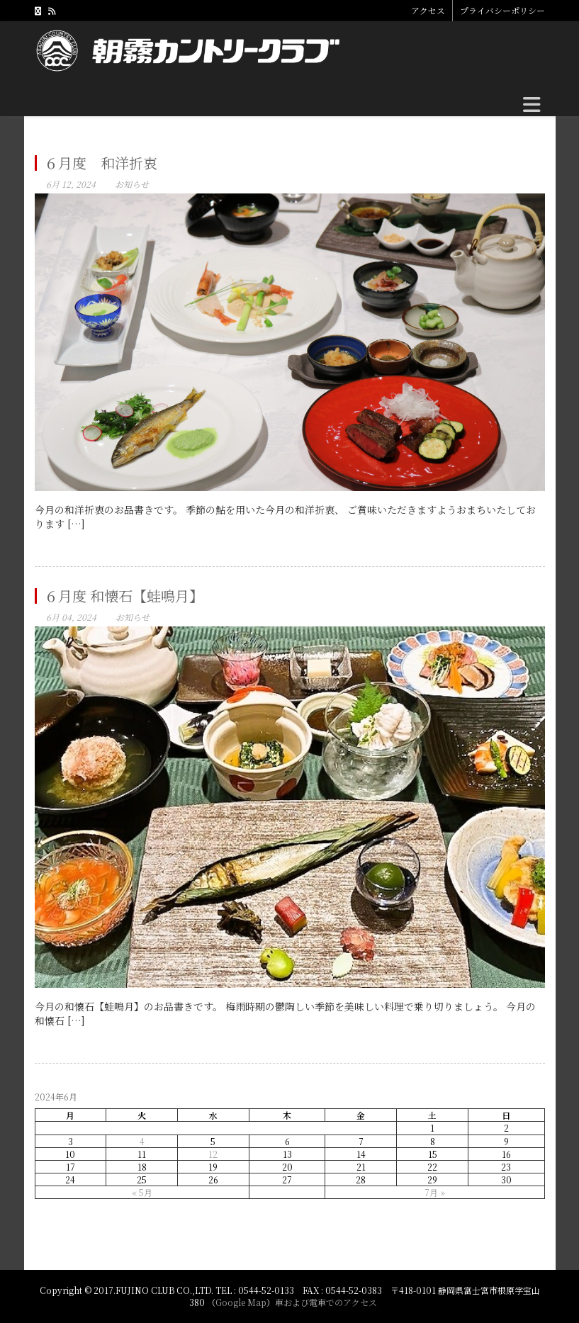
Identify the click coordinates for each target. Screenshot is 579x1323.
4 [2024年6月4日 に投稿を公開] (142, 1141)
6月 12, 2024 (71, 184)
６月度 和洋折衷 (100, 162)
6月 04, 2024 (71, 617)
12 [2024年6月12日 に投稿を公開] (213, 1154)
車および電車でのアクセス (326, 1302)
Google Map (240, 1302)
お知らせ (132, 184)
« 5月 (142, 1192)
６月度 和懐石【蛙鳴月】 (123, 595)
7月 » (435, 1192)
